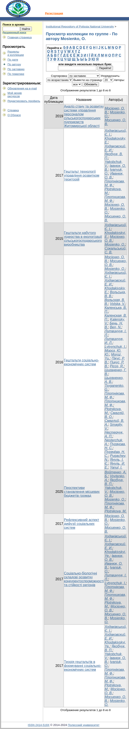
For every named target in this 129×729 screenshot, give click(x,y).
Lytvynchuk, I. (115, 346)
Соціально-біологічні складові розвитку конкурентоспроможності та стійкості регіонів (84, 579)
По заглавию (16, 69)
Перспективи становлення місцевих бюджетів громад (82, 491)
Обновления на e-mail (22, 88)
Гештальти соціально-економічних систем (81, 362)
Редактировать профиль (24, 101)
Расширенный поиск (14, 32)
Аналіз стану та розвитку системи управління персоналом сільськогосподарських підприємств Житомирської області (84, 116)
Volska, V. (117, 304)
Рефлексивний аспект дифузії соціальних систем (81, 523)
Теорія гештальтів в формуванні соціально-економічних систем (82, 665)
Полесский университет (83, 725)
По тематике (16, 74)
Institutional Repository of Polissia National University (80, 26)
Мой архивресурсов (15, 94)
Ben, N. (115, 327)
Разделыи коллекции (16, 53)
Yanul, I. (116, 467)
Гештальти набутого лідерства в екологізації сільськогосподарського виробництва (83, 238)
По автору (14, 64)
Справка (13, 110)
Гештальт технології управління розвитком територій (81, 175)
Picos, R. (117, 366)
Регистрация (54, 13)
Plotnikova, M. (115, 511)
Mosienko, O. (115, 244)
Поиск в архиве (14, 24)
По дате (13, 59)
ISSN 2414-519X (39, 725)
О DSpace (14, 115)
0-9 (65, 47)
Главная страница (20, 37)
